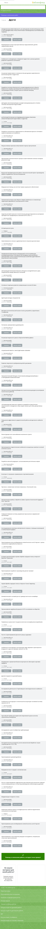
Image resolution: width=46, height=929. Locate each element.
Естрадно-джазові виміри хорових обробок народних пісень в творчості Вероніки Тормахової (20, 557)
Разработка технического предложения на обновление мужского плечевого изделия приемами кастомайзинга (21, 132)
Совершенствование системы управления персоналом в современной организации (20, 514)
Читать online (17, 39)
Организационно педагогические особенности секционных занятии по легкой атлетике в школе (22, 447)
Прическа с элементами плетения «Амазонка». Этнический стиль (18, 487)
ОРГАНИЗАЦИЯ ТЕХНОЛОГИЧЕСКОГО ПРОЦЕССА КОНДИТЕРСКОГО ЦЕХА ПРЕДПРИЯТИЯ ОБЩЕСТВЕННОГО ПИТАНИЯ (20, 271)
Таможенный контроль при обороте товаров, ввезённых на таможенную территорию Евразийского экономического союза (21, 200)
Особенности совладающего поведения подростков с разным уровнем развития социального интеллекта (20, 59)
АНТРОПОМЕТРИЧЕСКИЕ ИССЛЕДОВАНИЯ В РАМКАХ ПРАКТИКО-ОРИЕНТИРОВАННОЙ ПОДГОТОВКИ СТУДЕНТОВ (18, 118)
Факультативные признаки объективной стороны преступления (18, 145)
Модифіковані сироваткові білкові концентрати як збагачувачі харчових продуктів (20, 662)
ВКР (2, 914)
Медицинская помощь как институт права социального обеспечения (20, 187)
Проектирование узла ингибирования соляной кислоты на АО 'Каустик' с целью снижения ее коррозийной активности (22, 543)
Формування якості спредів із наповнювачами (13, 769)
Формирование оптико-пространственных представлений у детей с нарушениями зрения (19, 45)
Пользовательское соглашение (10, 894)
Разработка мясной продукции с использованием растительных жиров (20, 461)
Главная (3, 20)
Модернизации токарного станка (10, 796)
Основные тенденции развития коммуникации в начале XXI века (18, 285)
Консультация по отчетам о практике (12, 920)
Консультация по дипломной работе (12, 911)
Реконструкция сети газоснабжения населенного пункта (16, 434)
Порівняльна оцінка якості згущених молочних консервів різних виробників (21, 622)
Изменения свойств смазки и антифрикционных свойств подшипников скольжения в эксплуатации (20, 810)
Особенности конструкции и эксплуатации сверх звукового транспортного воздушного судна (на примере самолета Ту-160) (21, 648)
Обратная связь (5, 891)
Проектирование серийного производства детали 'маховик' (17, 571)
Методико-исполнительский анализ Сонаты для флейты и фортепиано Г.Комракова (20, 311)
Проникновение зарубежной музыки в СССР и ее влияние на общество (20, 609)
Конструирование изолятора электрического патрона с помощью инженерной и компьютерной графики (22, 528)
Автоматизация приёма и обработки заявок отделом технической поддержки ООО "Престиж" (22, 500)
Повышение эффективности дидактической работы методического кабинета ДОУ (22, 420)
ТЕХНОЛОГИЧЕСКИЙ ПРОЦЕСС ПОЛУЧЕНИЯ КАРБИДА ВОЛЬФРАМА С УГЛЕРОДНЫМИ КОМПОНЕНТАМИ (19, 376)
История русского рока (7, 228)
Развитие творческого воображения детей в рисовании (16, 363)
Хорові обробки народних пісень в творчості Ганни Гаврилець (18, 583)
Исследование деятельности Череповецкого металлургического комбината (21, 688)
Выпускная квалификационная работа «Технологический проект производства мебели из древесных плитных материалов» (22, 173)
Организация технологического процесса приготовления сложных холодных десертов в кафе (22, 159)
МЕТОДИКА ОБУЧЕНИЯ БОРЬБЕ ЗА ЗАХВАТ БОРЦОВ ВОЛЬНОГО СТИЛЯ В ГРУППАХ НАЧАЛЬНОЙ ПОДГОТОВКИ (20, 103)
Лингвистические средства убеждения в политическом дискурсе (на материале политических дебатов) (22, 390)
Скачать (6, 39)
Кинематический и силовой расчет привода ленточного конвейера (19, 596)
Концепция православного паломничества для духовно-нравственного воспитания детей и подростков (20, 73)
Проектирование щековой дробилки (11, 757)
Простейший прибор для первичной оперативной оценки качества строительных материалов (19, 716)
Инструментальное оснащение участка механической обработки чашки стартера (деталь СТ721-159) (20, 743)
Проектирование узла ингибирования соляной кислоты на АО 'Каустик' (20, 823)
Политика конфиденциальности (10, 897)
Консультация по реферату (9, 917)
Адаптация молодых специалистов (10, 298)
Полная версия (5, 901)
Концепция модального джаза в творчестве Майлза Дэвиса (17, 337)
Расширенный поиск (6, 10)
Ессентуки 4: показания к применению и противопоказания (17, 474)
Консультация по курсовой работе (11, 907)
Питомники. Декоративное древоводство (12, 325)
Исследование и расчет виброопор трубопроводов (15, 730)
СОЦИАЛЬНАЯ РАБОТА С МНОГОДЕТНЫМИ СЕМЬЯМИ (15, 350)
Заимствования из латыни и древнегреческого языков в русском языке (20, 241)
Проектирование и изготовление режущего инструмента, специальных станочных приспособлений (20, 837)
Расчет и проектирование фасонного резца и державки (16, 634)
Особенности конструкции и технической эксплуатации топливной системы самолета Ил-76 (21, 702)
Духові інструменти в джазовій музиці (11, 676)
